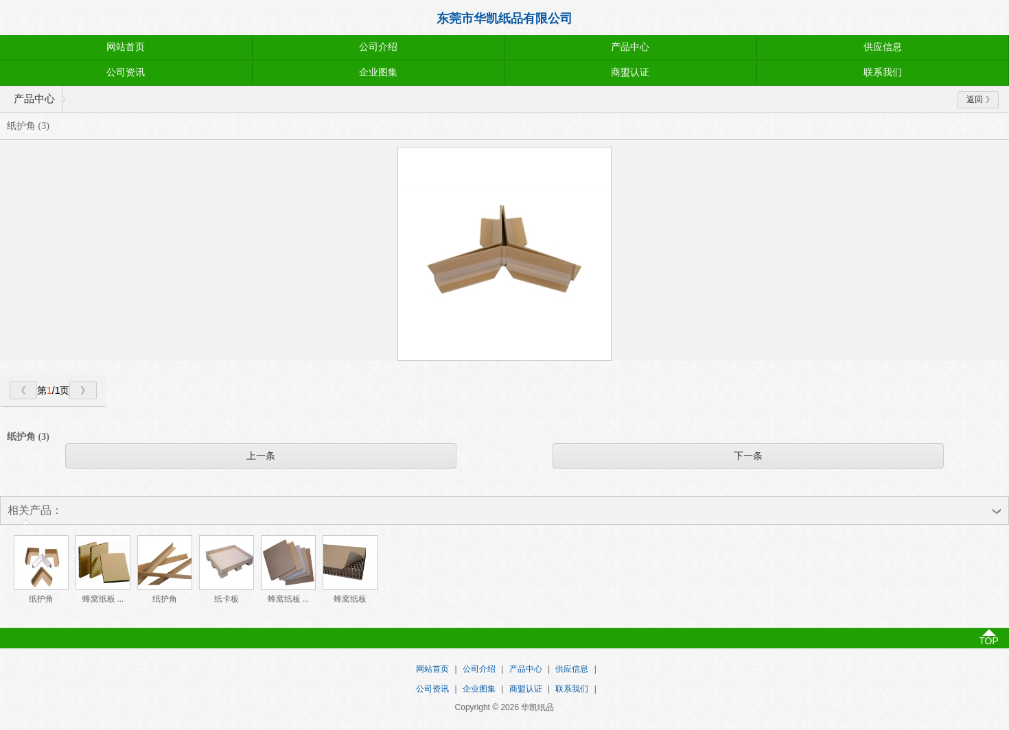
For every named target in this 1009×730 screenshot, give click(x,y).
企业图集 (378, 72)
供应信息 (882, 47)
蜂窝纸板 (350, 599)
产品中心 (630, 47)
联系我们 (882, 72)
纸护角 (41, 599)
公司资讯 (125, 72)
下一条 (748, 455)
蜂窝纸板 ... (103, 599)
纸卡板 (226, 599)
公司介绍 (378, 47)
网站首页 (125, 47)
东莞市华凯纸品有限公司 (504, 18)
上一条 (260, 455)
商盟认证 (630, 72)
